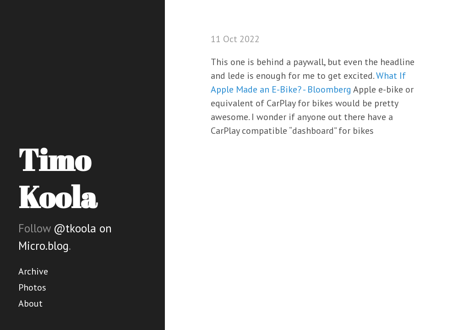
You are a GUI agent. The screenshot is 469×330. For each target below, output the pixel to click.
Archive (33, 271)
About (30, 303)
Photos (32, 287)
